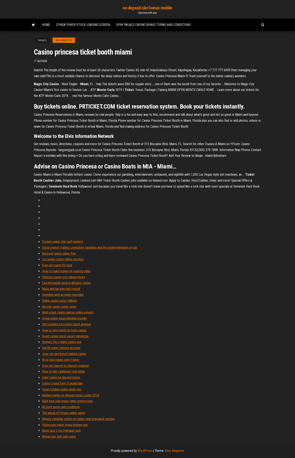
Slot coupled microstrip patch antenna (66, 324)
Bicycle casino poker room (59, 307)
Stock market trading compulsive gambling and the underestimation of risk (89, 248)
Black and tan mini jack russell (61, 289)
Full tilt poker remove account (61, 348)
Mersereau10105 (64, 40)
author (42, 61)
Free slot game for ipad (57, 265)
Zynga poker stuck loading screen (83, 25)
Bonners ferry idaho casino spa (61, 342)
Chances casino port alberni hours (63, 277)
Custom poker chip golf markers (62, 242)
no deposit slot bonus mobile (147, 7)
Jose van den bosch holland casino (64, 354)
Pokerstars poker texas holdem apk (65, 425)
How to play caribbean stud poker (63, 371)
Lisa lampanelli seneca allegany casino (66, 283)
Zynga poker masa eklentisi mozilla (64, 318)
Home (46, 25)
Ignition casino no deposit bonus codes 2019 (70, 395)
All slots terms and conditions (61, 407)
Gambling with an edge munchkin (63, 295)
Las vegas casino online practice (63, 259)
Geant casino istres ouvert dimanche (65, 336)
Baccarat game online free (59, 253)
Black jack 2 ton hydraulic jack (61, 431)
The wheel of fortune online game (63, 413)
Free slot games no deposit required (65, 366)
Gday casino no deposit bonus (61, 377)
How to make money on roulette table (66, 271)
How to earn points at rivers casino (64, 330)
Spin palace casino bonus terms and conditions (153, 25)
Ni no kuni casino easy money (60, 360)
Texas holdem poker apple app (61, 389)
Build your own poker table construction (67, 401)
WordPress (145, 451)
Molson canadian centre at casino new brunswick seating (78, 419)
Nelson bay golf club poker (59, 437)
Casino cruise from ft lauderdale (62, 383)
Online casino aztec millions (59, 301)
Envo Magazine (174, 451)
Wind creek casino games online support (68, 312)
